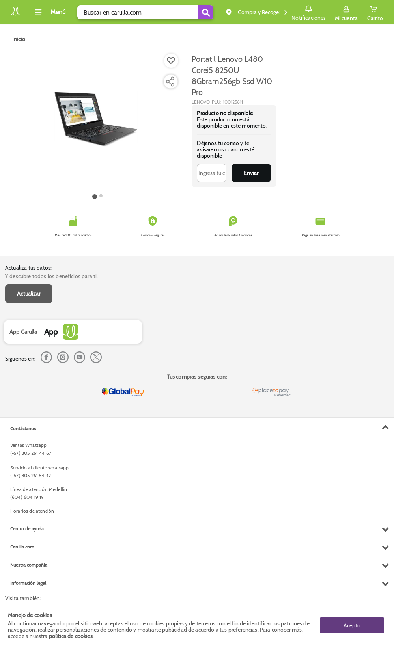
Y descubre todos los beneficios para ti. (51, 276)
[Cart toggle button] (375, 12)
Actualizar (29, 293)
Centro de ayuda (27, 529)
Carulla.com (22, 547)
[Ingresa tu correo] (211, 173)
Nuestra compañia (28, 565)
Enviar (251, 173)
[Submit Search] (205, 12)
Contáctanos (23, 428)
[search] (145, 12)
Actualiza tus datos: (28, 267)
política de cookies (71, 636)
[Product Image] (97, 122)
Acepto (352, 625)
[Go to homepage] (18, 39)
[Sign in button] (346, 12)
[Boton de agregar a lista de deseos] (171, 61)
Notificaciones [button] (308, 12)
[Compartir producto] (169, 81)
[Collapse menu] (49, 12)
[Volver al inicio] (15, 14)
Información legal (28, 583)
